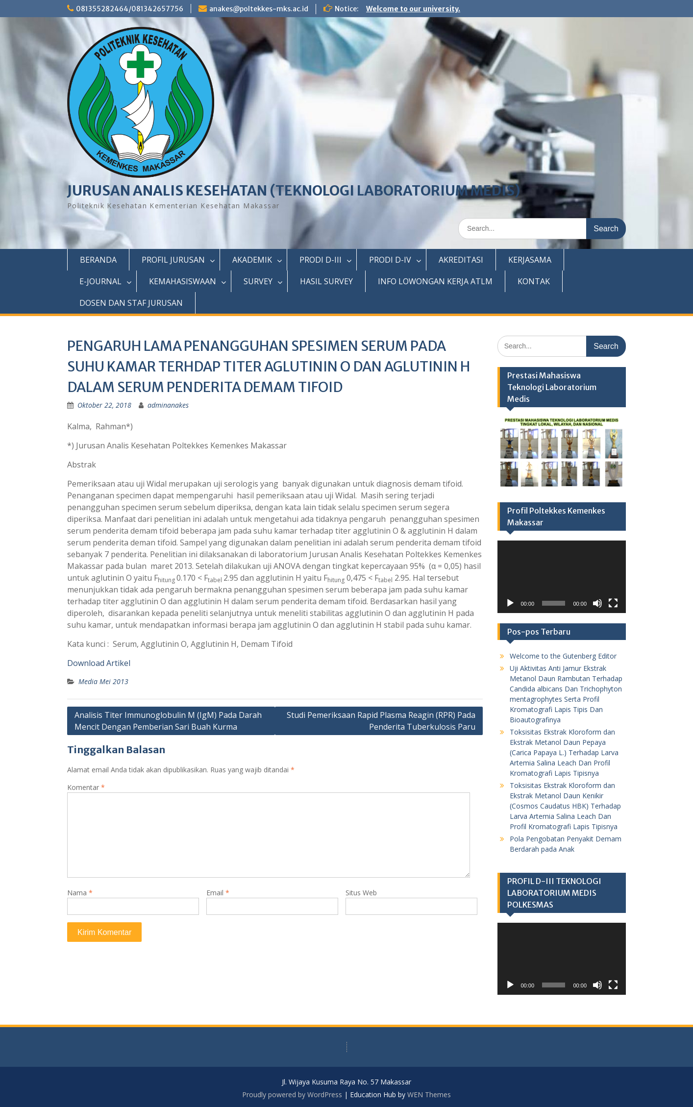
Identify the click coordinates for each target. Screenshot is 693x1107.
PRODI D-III (320, 259)
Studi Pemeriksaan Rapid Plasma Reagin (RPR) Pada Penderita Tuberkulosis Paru (381, 721)
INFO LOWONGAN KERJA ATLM (435, 281)
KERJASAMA (529, 259)
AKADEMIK (252, 259)
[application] (561, 577)
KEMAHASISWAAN (182, 281)
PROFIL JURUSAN (173, 259)
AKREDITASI (461, 259)
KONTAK (534, 281)
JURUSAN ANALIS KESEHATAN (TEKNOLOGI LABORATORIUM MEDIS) (293, 190)
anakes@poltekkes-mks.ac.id (258, 8)
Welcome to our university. (413, 8)
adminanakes (168, 405)
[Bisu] (597, 603)
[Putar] (510, 603)
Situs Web (361, 892)
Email (217, 892)
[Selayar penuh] (613, 603)
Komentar (86, 787)
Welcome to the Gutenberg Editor (563, 656)
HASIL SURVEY (326, 281)
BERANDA (98, 259)
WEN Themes (429, 1094)
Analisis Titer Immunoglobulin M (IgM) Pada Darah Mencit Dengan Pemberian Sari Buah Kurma (168, 721)
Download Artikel (98, 663)
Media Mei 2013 (103, 681)
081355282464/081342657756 (129, 8)
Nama (80, 892)
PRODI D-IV (390, 259)
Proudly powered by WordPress (292, 1094)
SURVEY (258, 281)
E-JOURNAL (100, 281)
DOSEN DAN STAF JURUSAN (131, 302)
